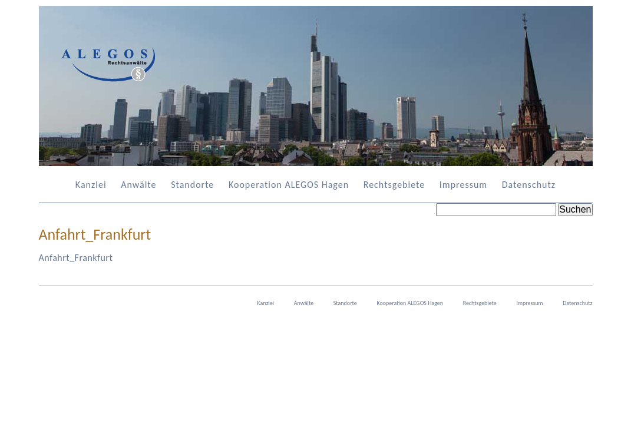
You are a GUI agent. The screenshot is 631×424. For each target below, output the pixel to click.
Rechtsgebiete (394, 184)
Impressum (463, 184)
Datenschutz (529, 184)
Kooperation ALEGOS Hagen (289, 184)
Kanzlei (91, 184)
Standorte (192, 184)
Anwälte (138, 184)
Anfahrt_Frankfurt (76, 257)
